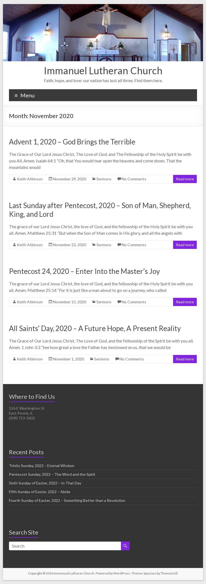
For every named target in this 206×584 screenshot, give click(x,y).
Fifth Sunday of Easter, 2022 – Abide (39, 491)
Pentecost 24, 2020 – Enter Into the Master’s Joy (84, 271)
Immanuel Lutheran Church (103, 70)
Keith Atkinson (30, 179)
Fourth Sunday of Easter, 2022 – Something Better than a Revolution (67, 500)
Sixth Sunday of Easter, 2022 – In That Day (45, 483)
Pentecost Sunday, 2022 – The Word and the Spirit (52, 474)
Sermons (103, 179)
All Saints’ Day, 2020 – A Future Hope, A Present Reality (95, 328)
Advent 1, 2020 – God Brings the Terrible (72, 141)
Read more (185, 179)
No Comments (134, 179)
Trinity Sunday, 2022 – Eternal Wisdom (41, 465)
